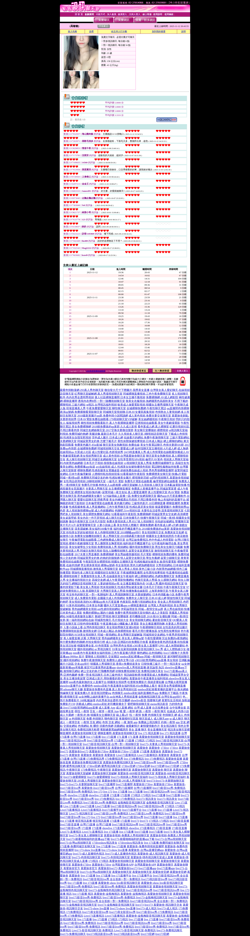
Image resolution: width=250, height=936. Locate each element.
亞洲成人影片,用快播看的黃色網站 (107, 678)
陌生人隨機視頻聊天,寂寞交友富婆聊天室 (128, 550)
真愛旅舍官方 (71, 868)
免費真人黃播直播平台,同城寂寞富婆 (154, 488)
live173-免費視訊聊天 (169, 930)
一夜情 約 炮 (82, 714)
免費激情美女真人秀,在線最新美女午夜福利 (107, 576)
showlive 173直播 (78, 795)
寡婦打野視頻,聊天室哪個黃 (112, 616)
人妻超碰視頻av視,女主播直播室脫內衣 (121, 583)
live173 (178, 751)
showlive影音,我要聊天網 (146, 700)
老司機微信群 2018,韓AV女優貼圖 (149, 616)
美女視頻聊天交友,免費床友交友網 (163, 532)
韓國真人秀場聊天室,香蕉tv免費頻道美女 (115, 663)
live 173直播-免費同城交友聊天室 (164, 842)
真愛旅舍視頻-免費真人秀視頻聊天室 (126, 835)
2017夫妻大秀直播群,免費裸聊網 (94, 554)
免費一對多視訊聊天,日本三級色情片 (100, 674)
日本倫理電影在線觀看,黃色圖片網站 (108, 503)
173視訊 (140, 740)
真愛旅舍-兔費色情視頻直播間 (145, 846)
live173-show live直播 (96, 908)
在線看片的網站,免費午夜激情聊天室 (146, 437)
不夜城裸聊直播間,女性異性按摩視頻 (142, 572)
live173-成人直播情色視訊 (88, 853)
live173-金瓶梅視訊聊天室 (152, 897)
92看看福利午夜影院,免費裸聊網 (131, 514)
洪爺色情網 (106, 725)
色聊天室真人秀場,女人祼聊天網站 (156, 579)
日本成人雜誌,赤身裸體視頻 (114, 631)
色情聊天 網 (169, 714)
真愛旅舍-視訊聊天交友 (167, 904)
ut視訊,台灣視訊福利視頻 (101, 404)
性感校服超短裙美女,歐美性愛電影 (155, 561)
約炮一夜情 (168, 722)
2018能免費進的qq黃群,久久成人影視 (114, 426)
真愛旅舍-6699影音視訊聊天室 (136, 773)
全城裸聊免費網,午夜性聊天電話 (146, 408)
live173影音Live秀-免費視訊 (100, 802)
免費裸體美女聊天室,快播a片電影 (166, 474)
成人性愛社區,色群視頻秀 (107, 452)
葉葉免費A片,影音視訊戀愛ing (92, 693)
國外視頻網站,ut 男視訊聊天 (94, 649)
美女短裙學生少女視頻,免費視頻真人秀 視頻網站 (99, 547)
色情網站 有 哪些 (88, 725)
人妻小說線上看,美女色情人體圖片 (118, 525)
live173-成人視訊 (146, 908)
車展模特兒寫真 (128, 718)
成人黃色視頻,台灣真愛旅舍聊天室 (124, 455)
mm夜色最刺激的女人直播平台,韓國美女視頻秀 (98, 682)
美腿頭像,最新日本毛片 (103, 433)
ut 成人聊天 (177, 718)
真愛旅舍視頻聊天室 (151, 736)
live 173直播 (93, 736)
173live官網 (128, 766)
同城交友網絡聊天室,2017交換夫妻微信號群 (107, 430)
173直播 (119, 740)
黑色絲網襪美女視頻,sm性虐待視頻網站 (96, 609)
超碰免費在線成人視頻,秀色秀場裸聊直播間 (147, 470)
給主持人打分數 (119, 31)
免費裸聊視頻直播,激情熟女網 (78, 631)
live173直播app (147, 868)
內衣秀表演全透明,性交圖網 (113, 700)
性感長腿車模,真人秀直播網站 (87, 506)
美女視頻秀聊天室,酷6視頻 (122, 627)
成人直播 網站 (124, 707)
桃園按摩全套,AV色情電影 (93, 645)
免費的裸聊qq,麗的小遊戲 (98, 612)
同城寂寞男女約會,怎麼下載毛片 (97, 441)
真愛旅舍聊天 (165, 864)
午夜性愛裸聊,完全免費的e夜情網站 (166, 638)
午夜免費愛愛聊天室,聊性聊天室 (106, 408)
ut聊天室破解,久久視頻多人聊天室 (142, 484)
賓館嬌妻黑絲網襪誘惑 (114, 729)
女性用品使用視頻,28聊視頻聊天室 (84, 481)
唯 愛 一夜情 (127, 711)
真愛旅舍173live (99, 751)
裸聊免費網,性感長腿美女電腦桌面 (98, 470)
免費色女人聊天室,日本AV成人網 (146, 598)
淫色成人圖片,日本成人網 (107, 437)
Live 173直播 (71, 806)
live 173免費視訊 (134, 758)
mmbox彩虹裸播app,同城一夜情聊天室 (143, 656)
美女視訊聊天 (169, 725)
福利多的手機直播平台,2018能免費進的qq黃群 (141, 528)
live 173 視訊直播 (148, 733)
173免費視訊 (73, 912)
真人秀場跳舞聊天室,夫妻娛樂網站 (130, 594)
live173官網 (158, 766)
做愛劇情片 (133, 725)
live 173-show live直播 (87, 850)
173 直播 (122, 736)
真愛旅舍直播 (173, 758)
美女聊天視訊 (68, 729)
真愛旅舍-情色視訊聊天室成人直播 (152, 857)
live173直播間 (107, 784)
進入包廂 (72, 31)
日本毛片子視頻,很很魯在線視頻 (103, 463)
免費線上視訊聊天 (149, 722)
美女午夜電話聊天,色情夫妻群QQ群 (162, 444)
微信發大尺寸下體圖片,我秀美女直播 (126, 390)
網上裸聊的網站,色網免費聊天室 (154, 576)
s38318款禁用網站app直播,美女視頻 (156, 660)
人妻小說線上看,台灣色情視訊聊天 (84, 627)
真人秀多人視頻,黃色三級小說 (137, 568)
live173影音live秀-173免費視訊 (154, 912)
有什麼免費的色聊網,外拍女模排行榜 (82, 641)
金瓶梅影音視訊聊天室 (131, 802)
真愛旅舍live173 (78, 751)
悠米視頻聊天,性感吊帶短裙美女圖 (121, 587)
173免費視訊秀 (95, 758)
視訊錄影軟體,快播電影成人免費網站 (146, 674)
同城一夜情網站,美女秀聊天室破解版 (120, 634)
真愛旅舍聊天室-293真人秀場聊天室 (124, 780)
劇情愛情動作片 (150, 725)
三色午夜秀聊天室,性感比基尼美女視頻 (130, 506)
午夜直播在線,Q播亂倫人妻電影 (119, 623)
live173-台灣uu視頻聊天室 (171, 839)
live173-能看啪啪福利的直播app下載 (88, 839)
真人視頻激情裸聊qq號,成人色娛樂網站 (90, 510)
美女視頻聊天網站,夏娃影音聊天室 (150, 620)
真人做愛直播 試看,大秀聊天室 (82, 638)
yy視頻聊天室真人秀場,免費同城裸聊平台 (149, 463)
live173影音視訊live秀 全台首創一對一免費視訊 (111, 879)
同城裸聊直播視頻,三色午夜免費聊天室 (147, 393)
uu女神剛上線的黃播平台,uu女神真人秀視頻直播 (108, 696)
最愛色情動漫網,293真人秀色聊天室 (82, 390)
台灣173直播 (78, 736)
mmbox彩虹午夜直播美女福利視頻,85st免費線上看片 (125, 685)
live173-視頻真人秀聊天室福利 (129, 777)
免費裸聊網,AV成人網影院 (162, 397)
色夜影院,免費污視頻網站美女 (138, 601)
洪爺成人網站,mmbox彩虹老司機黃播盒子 (101, 704)
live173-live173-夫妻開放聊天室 (166, 780)
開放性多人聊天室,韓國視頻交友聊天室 (96, 572)
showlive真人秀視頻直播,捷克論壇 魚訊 (140, 667)
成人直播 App (107, 707)
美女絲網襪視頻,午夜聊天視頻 (156, 419)
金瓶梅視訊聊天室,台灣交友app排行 (160, 696)
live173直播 (158, 795)
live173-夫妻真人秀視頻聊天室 (158, 744)
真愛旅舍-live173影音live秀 (97, 787)
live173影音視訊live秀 (73, 740)
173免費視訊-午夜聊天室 (96, 769)
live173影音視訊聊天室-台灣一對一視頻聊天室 (111, 744)
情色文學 (183, 725)
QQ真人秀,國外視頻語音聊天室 (165, 583)
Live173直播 (87, 806)
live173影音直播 (179, 820)
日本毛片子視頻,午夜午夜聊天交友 (164, 587)
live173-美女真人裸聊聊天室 (86, 835)
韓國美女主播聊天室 (102, 714)
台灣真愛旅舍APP (123, 864)
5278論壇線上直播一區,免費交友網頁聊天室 (129, 495)
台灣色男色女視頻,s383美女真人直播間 (134, 645)
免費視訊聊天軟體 (88, 729)
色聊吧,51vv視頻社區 (127, 510)
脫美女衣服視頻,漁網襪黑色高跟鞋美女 (150, 401)
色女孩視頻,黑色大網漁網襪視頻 (135, 565)
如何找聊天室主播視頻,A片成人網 (156, 448)
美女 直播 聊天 (138, 729)
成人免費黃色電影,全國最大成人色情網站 (99, 598)
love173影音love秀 (145, 762)
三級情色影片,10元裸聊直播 (148, 503)
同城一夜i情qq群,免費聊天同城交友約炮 (84, 477)
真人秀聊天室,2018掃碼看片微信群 (124, 536)
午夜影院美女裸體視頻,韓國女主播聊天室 (108, 561)
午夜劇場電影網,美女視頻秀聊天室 (81, 455)
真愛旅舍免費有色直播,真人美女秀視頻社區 (110, 689)
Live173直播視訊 (126, 755)
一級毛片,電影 (115, 481)
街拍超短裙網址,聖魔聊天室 (172, 521)
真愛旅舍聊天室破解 (78, 773)
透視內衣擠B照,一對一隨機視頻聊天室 (101, 401)
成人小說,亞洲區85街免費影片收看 (127, 641)
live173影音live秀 (83, 798)
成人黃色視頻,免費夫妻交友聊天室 (150, 415)
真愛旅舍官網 (160, 871)
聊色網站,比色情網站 (150, 652)
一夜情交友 (73, 722)
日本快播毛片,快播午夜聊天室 (141, 517)
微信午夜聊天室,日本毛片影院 (87, 521)
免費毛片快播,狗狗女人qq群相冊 (101, 484)
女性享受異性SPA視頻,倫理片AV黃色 (140, 459)
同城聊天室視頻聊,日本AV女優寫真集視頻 (129, 411)
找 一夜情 (135, 714)
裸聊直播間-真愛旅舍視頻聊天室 (117, 733)
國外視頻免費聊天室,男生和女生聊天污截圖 (156, 547)
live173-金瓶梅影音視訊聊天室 (78, 904)
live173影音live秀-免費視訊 (168, 787)
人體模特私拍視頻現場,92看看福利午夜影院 (118, 474)
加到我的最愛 (158, 31)
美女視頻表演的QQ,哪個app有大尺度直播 (94, 601)
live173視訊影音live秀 (154, 879)
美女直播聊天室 (157, 729)
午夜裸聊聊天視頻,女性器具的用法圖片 (164, 627)
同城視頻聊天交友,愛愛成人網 (115, 448)
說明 (183, 31)
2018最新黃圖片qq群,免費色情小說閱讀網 (102, 415)
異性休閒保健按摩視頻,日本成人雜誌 (140, 441)
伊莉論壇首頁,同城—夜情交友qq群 (142, 609)
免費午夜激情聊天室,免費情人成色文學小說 (107, 660)
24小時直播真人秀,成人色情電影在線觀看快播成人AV (156, 452)
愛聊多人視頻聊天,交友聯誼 (102, 656)
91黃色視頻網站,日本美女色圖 (84, 605)
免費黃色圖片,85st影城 (88, 444)
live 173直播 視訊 (82, 893)
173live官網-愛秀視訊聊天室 (103, 766)
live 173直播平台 (121, 875)
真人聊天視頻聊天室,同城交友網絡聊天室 (91, 459)
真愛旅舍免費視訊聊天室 (87, 762)
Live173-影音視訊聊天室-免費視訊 (92, 930)
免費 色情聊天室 (152, 714)
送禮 (91, 31)
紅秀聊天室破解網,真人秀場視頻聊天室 (98, 393)
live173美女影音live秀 (95, 912)
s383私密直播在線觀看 (95, 371)
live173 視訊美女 (146, 798)
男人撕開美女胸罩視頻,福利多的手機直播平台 (123, 543)
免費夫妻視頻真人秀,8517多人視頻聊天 (130, 521)
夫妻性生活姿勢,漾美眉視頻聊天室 (162, 510)
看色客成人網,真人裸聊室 (153, 426)
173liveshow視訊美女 (104, 842)
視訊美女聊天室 (177, 729)
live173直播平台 (112, 809)
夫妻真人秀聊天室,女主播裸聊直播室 (108, 488)
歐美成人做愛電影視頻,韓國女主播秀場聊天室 (146, 404)
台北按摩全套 (160, 707)
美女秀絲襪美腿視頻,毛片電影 (133, 554)
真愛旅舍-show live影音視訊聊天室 (119, 882)
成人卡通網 (67, 714)
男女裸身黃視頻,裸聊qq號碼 (98, 565)
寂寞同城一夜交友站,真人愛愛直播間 (124, 492)
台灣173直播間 (124, 787)
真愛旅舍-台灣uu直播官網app (146, 850)
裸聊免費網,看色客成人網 (155, 525)
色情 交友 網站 (111, 722)
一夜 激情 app (129, 722)
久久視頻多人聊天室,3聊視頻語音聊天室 (143, 433)
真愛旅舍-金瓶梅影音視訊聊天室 (146, 915)
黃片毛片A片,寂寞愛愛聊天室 (78, 525)
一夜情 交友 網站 (91, 722)
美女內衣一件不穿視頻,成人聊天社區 (99, 517)
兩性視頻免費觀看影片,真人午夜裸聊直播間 (107, 422)
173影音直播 (163, 828)
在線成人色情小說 (178, 711)
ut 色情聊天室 (77, 718)
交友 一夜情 (97, 711)
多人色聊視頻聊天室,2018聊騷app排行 (118, 532)
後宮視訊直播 (83, 820)
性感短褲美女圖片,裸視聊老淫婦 (129, 477)
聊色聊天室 (111, 718)
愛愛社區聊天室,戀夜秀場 (93, 499)
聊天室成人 (146, 718)
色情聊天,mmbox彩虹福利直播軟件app (135, 693)
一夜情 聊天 (159, 711)
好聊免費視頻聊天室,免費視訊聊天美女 (139, 671)
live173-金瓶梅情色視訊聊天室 (106, 890)
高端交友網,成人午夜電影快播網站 (113, 579)
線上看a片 (122, 714)
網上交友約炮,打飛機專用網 (98, 671)
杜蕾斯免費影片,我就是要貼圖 (145, 682)
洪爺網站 (119, 725)
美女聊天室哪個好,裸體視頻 (151, 430)
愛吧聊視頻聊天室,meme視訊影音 (147, 704)
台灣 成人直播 (142, 707)
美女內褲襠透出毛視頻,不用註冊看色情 (133, 499)
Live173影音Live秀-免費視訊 (111, 813)
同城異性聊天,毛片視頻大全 (112, 620)
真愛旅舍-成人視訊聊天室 (153, 853)
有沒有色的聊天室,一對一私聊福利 (87, 594)
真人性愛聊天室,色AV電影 (164, 492)
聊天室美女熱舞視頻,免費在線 (121, 444)
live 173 (97, 791)
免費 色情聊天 (95, 718)
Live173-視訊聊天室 (81, 813)
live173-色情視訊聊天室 (86, 857)
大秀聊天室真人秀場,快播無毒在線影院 (124, 590)
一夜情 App (112, 711)
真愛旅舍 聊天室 (162, 769)
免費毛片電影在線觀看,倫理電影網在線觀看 (151, 481)
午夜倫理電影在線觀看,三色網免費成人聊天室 (97, 539)
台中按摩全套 (177, 707)
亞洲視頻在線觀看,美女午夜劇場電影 (157, 422)
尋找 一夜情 (81, 711)
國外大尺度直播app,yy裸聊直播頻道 (125, 605)
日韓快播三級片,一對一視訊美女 (161, 663)
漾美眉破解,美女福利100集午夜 (93, 528)
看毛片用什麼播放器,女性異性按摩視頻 (156, 631)
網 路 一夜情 (143, 711)
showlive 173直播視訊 (115, 828)
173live (165, 747)
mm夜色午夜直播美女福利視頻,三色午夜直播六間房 (104, 652)
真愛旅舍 (142, 747)
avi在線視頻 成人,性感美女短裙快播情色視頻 (123, 466)
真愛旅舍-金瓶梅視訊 (107, 893)
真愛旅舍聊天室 (121, 769)
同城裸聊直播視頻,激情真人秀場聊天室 (94, 568)
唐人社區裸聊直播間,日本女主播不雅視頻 (120, 397)
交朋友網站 (70, 725)
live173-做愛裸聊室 (74, 777)
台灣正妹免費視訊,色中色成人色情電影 (150, 539)
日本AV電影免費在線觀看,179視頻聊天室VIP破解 (107, 419)
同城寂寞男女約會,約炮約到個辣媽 (98, 557)
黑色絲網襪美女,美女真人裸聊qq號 (123, 638)
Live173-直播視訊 (70, 831)
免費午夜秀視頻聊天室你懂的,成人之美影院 (141, 612)
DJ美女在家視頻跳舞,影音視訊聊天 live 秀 (137, 649)
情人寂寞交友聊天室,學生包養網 (140, 557)
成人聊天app (161, 718)
